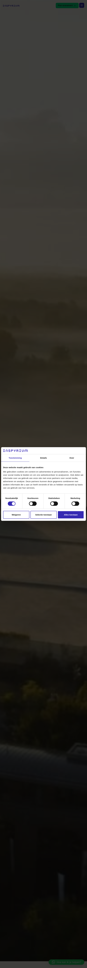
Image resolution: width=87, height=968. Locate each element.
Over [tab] (71, 458)
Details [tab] (43, 458)
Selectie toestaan (43, 515)
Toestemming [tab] (15, 458)
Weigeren (16, 515)
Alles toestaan (71, 515)
